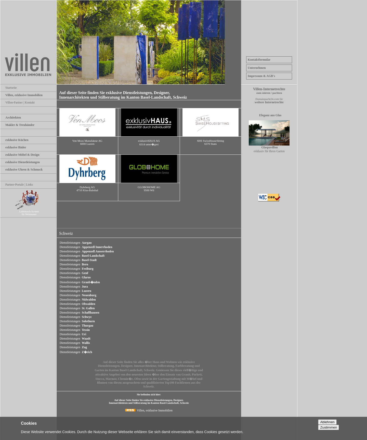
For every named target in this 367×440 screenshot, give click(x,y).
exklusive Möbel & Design (22, 155)
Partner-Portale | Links (19, 184)
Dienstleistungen (75, 242)
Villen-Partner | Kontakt (20, 102)
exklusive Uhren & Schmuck (24, 169)
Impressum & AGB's (261, 76)
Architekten (13, 117)
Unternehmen (257, 68)
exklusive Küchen (16, 140)
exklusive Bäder (15, 147)
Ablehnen (327, 422)
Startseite (11, 87)
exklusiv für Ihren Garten (269, 148)
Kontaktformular (259, 59)
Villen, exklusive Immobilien (24, 95)
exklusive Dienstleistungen (22, 162)
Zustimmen (328, 427)
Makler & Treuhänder (19, 125)
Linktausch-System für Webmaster (31, 211)
